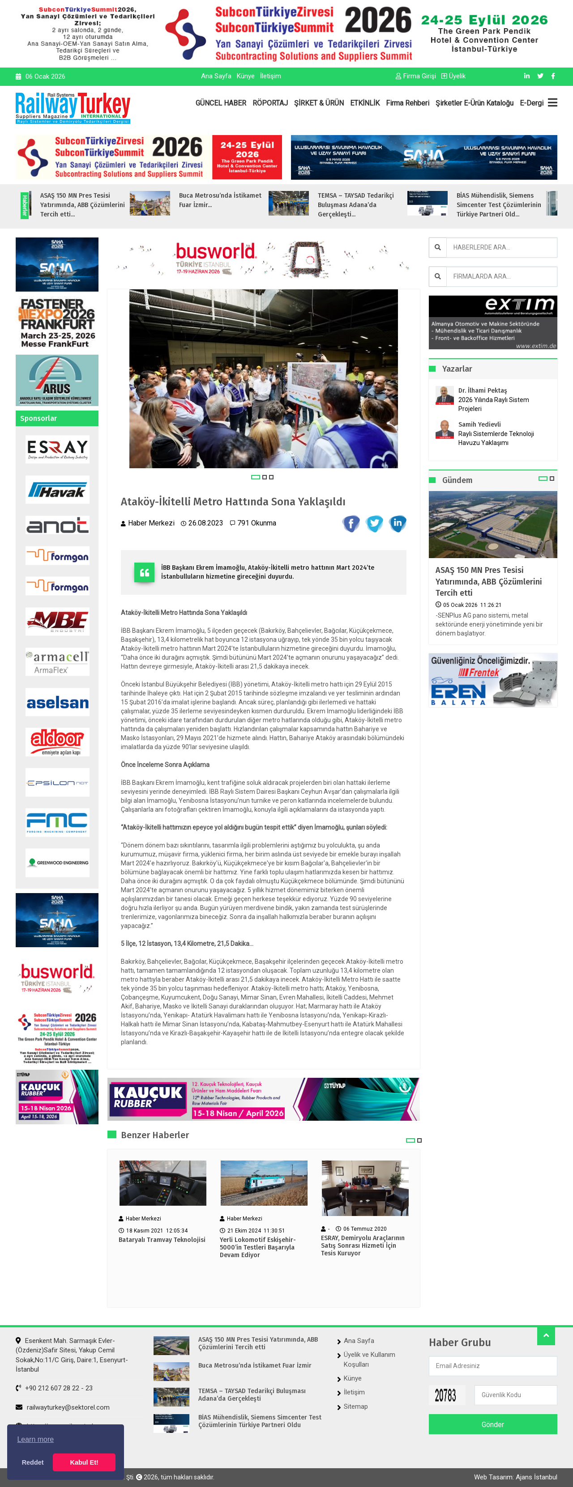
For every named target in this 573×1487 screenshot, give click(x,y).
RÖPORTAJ (270, 103)
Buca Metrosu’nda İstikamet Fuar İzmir (255, 1365)
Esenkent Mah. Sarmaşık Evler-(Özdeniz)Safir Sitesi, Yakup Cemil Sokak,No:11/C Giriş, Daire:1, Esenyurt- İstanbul (72, 1355)
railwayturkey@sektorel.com (63, 1407)
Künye (246, 76)
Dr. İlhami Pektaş (482, 390)
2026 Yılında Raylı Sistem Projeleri (493, 404)
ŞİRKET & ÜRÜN (319, 103)
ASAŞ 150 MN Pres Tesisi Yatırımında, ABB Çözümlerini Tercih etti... (97, 205)
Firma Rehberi (407, 103)
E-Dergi (531, 103)
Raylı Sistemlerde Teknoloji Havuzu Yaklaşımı (496, 438)
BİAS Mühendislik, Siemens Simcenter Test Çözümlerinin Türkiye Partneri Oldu (259, 1421)
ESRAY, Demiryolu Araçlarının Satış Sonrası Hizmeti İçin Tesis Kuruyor (363, 1246)
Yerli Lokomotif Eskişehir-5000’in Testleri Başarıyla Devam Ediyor (258, 1248)
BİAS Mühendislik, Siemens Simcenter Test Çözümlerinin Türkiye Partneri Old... (513, 205)
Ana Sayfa (216, 76)
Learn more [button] (35, 1439)
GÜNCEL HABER (221, 103)
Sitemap (356, 1406)
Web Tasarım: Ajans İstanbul (515, 1477)
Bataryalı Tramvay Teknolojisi (162, 1240)
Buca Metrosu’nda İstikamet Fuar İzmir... (235, 200)
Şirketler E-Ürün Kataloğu (474, 103)
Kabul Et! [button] (84, 1462)
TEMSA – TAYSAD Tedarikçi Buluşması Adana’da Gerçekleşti (252, 1395)
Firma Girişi (416, 76)
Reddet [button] (33, 1462)
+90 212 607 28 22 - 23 (54, 1388)
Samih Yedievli (479, 424)
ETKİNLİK (365, 103)
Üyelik (453, 76)
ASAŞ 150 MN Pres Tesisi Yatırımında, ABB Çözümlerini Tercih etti (489, 581)
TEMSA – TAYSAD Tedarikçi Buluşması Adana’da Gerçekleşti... (371, 205)
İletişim (270, 76)
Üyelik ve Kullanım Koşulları (369, 1359)
